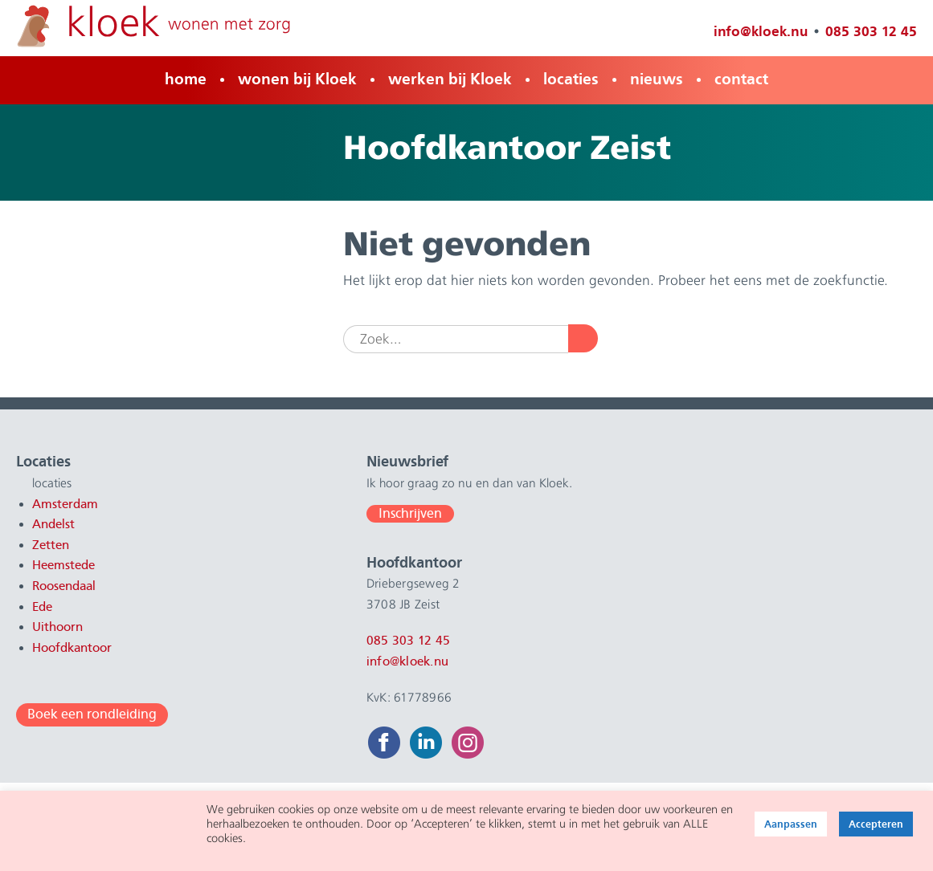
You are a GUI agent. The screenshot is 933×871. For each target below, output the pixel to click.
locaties (571, 79)
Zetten (50, 545)
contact (741, 79)
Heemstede (63, 565)
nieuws (656, 79)
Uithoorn (57, 627)
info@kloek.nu (760, 31)
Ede (42, 607)
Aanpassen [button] (790, 824)
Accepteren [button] (876, 824)
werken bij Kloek (450, 79)
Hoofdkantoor (72, 648)
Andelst (53, 524)
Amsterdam (65, 504)
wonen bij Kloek (297, 79)
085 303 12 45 (870, 31)
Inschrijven (365, 513)
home (186, 79)
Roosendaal (64, 586)
